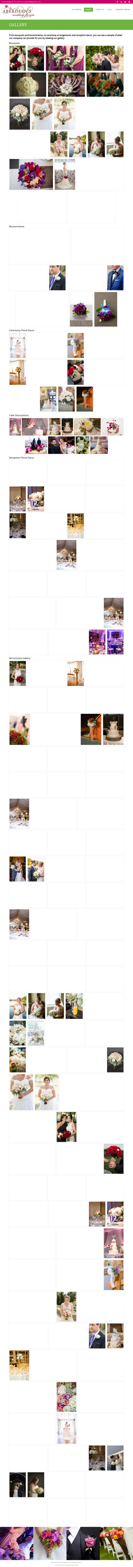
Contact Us (99, 9)
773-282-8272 (18, 2)
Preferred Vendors (123, 9)
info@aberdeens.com (34, 2)
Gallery (88, 9)
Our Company (76, 9)
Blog (110, 9)
